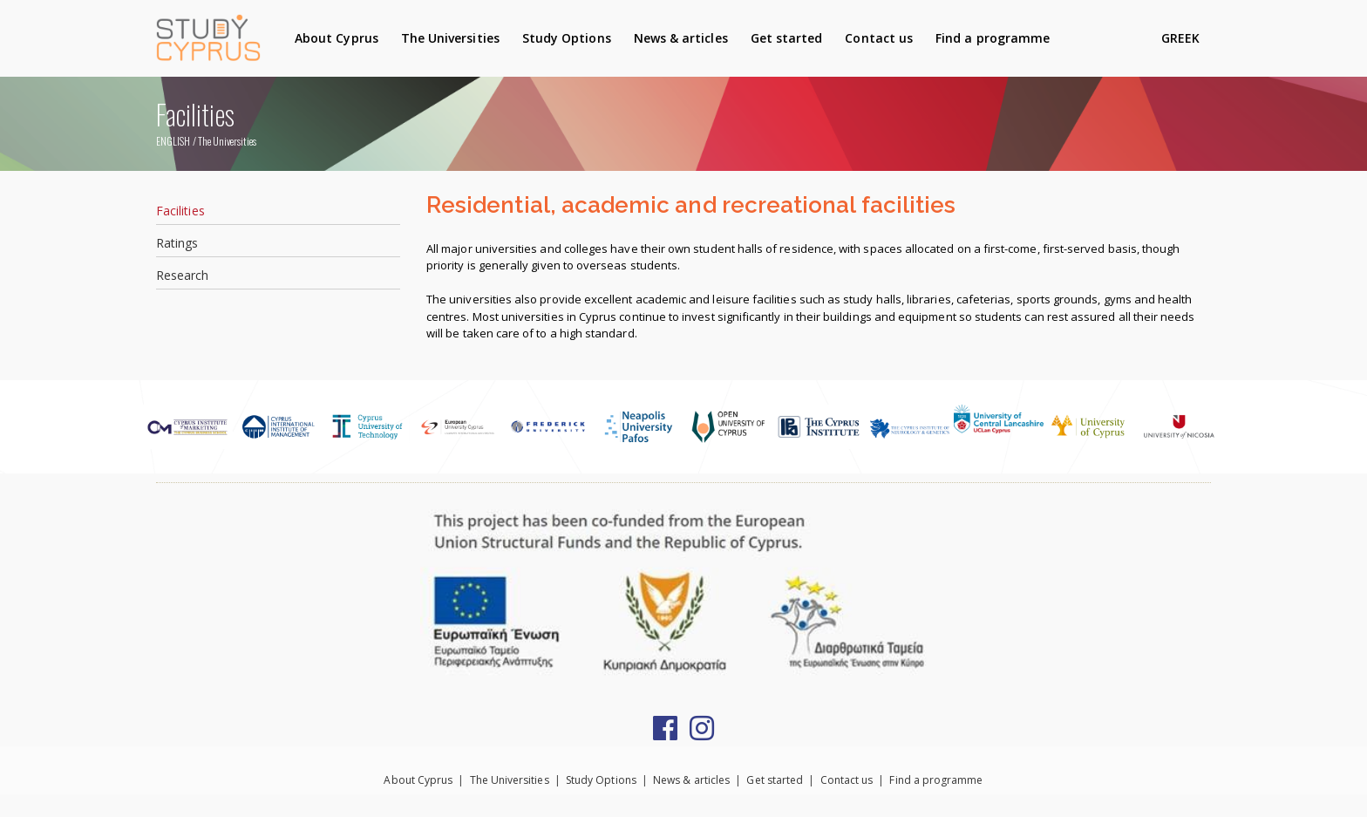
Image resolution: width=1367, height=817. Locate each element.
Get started (787, 38)
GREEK (1180, 38)
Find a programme (992, 38)
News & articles (681, 38)
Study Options (566, 38)
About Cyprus (336, 38)
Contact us (879, 38)
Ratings (177, 243)
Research (182, 275)
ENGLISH (173, 140)
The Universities (450, 38)
